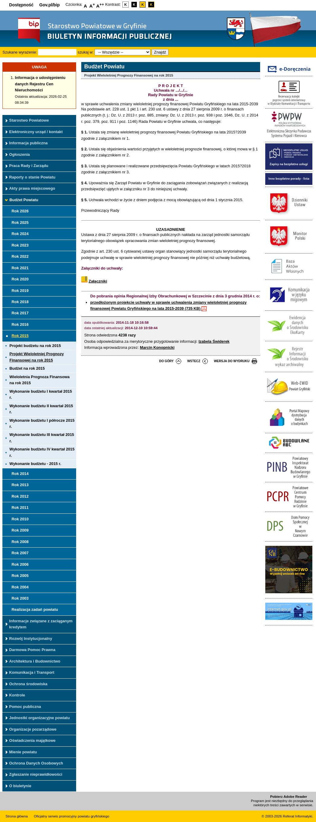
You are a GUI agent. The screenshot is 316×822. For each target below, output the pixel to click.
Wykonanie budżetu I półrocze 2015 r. (41, 423)
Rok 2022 (19, 256)
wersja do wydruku (232, 361)
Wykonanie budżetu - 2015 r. (35, 463)
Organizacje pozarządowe (32, 729)
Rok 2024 (19, 233)
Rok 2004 (19, 587)
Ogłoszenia (19, 154)
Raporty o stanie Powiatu (32, 177)
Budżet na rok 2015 (27, 368)
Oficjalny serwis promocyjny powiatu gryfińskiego (71, 816)
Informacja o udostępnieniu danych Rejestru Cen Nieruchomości (40, 83)
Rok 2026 (19, 211)
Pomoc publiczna (25, 706)
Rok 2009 (19, 530)
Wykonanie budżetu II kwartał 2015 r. (41, 409)
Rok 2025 (19, 222)
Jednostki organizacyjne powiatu (39, 718)
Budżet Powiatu (23, 200)
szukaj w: (86, 52)
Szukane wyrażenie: (19, 52)
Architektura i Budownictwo (34, 661)
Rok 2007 (19, 553)
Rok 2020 (19, 279)
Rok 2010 (19, 519)
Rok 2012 (19, 496)
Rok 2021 (19, 268)
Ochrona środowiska (28, 684)
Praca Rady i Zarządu (28, 165)
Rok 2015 (19, 335)
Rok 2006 (19, 564)
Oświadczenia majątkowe (32, 740)
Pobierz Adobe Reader (288, 796)
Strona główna (16, 816)
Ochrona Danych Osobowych (36, 763)
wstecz (193, 361)
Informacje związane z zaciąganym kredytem (41, 624)
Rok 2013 (19, 485)
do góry (166, 361)
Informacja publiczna (28, 143)
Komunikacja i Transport (31, 672)
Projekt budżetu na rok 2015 (35, 345)
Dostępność (21, 4)
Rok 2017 (19, 313)
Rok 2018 (19, 302)
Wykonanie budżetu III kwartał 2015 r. (41, 437)
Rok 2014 (19, 473)
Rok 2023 (19, 245)
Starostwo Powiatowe (29, 120)
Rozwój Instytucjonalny (30, 638)
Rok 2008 (19, 541)
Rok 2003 (19, 598)
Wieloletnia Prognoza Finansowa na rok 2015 (39, 380)
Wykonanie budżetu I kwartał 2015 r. (40, 394)
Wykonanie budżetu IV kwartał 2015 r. (41, 452)
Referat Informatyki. (298, 816)
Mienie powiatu (23, 752)
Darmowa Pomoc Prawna (32, 649)
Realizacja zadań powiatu (34, 609)
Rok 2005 (19, 575)
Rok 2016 (19, 324)
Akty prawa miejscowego (32, 188)
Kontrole (17, 695)
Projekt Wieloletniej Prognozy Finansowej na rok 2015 (36, 357)
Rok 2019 (19, 290)
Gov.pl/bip (49, 4)
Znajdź (160, 52)
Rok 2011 (19, 507)
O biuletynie (20, 786)
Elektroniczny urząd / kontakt (36, 131)
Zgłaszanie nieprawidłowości (35, 774)
